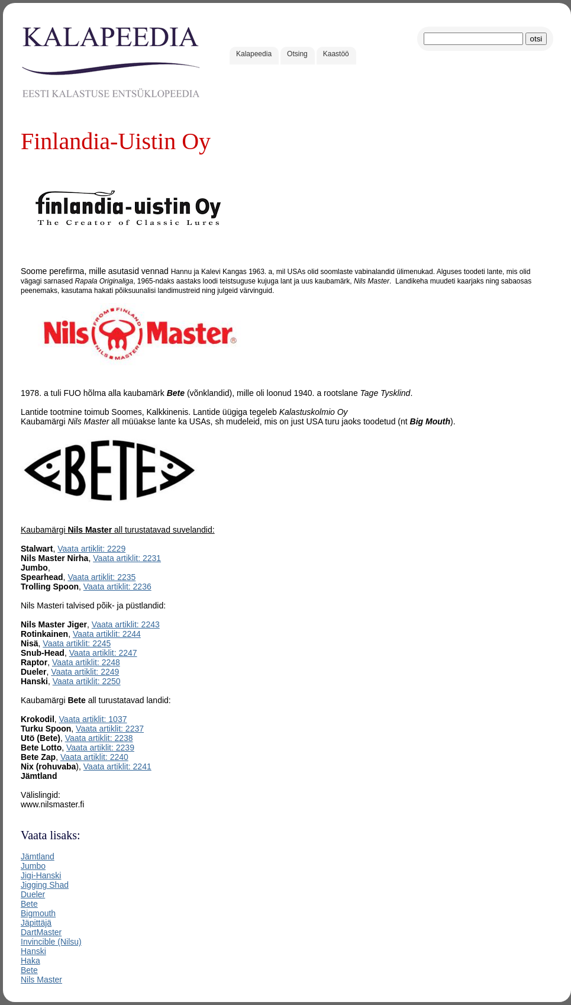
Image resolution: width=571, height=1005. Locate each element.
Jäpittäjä (36, 922)
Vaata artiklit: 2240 (94, 757)
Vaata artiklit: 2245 (77, 643)
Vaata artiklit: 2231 (127, 558)
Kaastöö (336, 54)
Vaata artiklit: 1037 (93, 719)
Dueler (33, 894)
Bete (29, 904)
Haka (30, 960)
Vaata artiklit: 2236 (117, 586)
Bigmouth (38, 913)
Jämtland (37, 856)
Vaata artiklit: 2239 (100, 747)
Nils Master (41, 979)
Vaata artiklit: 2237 (110, 728)
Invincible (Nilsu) (51, 941)
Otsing (297, 54)
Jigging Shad (45, 885)
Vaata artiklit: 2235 (101, 577)
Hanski (33, 951)
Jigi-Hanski (41, 875)
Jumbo (33, 866)
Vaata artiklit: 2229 (91, 548)
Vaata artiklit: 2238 (99, 738)
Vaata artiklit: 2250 (87, 681)
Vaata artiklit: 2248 (86, 662)
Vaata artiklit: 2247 (103, 653)
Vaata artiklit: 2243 (126, 624)
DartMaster (41, 932)
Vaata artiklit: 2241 (117, 766)
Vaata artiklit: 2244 (107, 634)
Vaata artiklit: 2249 (85, 672)
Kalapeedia (254, 54)
